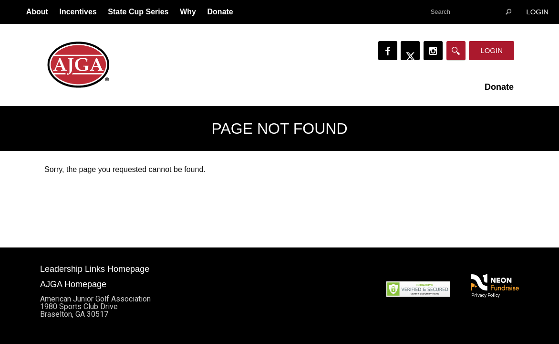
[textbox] (471, 12)
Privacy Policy (485, 295)
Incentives (77, 12)
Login (537, 12)
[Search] (456, 50)
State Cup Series (138, 12)
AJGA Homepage (73, 284)
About (37, 12)
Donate (220, 12)
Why (188, 12)
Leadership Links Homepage (94, 269)
